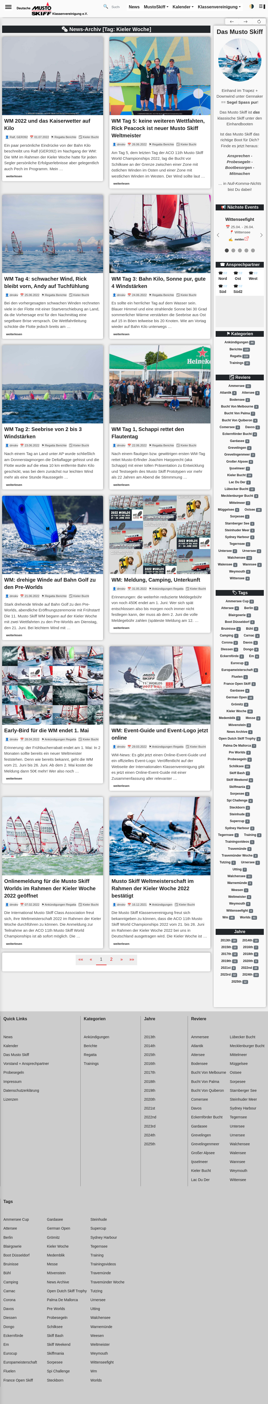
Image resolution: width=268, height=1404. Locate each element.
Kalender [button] (182, 7)
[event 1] (233, 250)
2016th (250, 947)
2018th (250, 954)
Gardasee (240, 441)
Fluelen (240, 677)
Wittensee (240, 578)
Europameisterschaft (239, 670)
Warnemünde (239, 883)
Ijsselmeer (240, 469)
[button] (262, 6)
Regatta (239, 356)
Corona (230, 643)
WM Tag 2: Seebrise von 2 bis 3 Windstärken (43, 432)
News (8, 1037)
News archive (240, 732)
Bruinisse (231, 629)
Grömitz (239, 705)
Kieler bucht (239, 475)
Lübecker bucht (240, 489)
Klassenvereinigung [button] (218, 7)
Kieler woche (240, 711)
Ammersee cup (240, 601)
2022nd (250, 968)
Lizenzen (10, 1099)
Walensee (227, 565)
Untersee (227, 551)
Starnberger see (240, 524)
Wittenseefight (239, 911)
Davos (252, 427)
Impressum (12, 1081)
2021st (228, 968)
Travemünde (240, 849)
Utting (240, 870)
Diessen (229, 649)
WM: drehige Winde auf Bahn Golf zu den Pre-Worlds (50, 583)
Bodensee (240, 400)
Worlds (248, 918)
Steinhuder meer (240, 530)
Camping (229, 636)
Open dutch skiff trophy (240, 739)
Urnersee (251, 551)
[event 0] (227, 250)
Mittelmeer (239, 503)
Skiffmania (239, 787)
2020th (250, 961)
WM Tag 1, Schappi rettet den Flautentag (147, 432)
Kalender (10, 1046)
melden (239, 239)
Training (252, 835)
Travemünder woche (240, 856)
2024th (250, 975)
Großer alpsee (239, 462)
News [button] (134, 7)
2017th (229, 954)
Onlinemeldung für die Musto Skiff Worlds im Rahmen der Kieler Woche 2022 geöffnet (50, 888)
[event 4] (253, 250)
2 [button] (111, 959)
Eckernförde (232, 656)
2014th (250, 941)
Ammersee (239, 386)
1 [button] (101, 959)
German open (239, 698)
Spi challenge (240, 801)
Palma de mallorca (239, 746)
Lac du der (239, 482)
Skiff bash (240, 773)
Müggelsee (228, 510)
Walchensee (239, 558)
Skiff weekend (239, 780)
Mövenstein (239, 725)
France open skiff (240, 684)
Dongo (251, 649)
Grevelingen (239, 448)
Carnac (252, 636)
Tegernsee (239, 544)
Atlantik (228, 393)
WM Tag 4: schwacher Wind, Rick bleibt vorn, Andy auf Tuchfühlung (46, 282)
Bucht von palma (239, 413)
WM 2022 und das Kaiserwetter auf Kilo (47, 124)
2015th (229, 947)
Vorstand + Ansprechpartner (26, 1063)
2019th (229, 961)
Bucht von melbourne (239, 407)
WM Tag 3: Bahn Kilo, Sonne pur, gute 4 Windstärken (158, 282)
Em (254, 656)
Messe (253, 718)
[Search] (117, 6)
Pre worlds (239, 753)
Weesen (239, 890)
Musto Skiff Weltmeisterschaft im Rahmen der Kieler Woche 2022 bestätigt (152, 888)
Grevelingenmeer (239, 455)
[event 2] (240, 250)
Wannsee (252, 565)
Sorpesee (239, 517)
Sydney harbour (240, 537)
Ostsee (253, 510)
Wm (228, 918)
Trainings (240, 363)
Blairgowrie (239, 615)
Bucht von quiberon (240, 420)
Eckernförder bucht (239, 434)
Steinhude (240, 814)
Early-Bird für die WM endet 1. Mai (46, 730)
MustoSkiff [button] (154, 7)
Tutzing (228, 862)
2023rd (229, 975)
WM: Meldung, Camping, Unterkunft (155, 580)
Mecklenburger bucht (240, 496)
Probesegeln (240, 760)
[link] (52, 109)
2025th (239, 982)
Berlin (251, 608)
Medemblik (230, 718)
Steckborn (240, 808)
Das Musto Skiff (16, 1055)
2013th (229, 941)
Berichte (240, 349)
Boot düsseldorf (239, 622)
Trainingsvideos (239, 842)
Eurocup (240, 663)
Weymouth (239, 572)
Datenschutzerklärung (21, 1090)
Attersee (251, 393)
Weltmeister (239, 897)
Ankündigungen (240, 342)
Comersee (230, 427)
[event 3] (246, 250)
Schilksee (239, 766)
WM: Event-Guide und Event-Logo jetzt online (159, 734)
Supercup (239, 821)
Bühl (252, 629)
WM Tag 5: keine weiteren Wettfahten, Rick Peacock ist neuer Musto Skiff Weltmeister (158, 128)
